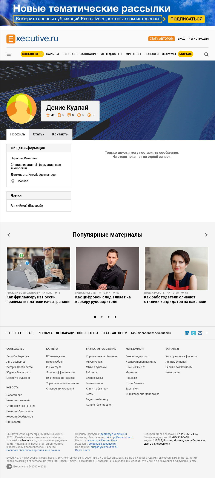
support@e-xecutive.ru (104, 447)
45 (50, 115)
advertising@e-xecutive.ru (102, 440)
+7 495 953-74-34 (187, 434)
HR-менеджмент (56, 356)
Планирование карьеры (60, 377)
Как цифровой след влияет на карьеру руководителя (103, 299)
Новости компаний (18, 400)
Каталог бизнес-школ (99, 404)
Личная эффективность (60, 372)
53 (117, 292)
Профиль (17, 134)
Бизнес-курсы (94, 377)
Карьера (52, 54)
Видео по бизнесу (97, 399)
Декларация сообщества (77, 333)
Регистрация (199, 38)
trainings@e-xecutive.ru (119, 437)
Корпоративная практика (141, 361)
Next (206, 235)
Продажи (131, 377)
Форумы (169, 54)
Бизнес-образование (80, 54)
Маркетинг (132, 372)
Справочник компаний (60, 388)
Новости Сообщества (19, 416)
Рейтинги (91, 372)
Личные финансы (176, 361)
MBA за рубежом (96, 367)
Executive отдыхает (18, 377)
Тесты (89, 394)
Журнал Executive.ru (18, 372)
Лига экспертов (16, 361)
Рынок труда (53, 367)
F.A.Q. (30, 333)
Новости (151, 54)
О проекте (14, 333)
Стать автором (162, 38)
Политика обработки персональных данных (33, 450)
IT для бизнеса (135, 383)
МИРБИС (185, 54)
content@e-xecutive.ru (102, 443)
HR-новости (13, 422)
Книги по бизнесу (97, 388)
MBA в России (94, 361)
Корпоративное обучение (101, 356)
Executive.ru (29, 440)
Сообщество (32, 54)
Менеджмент (111, 54)
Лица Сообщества (17, 356)
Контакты (60, 134)
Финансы (133, 54)
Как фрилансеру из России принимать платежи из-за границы (38, 299)
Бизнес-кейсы (94, 383)
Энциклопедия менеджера (142, 394)
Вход (182, 38)
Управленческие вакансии (62, 383)
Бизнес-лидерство (137, 356)
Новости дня (14, 395)
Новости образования (20, 411)
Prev (8, 235)
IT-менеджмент (135, 367)
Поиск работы (86, 292)
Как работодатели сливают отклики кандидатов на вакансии (175, 299)
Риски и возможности (23, 292)
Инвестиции (173, 372)
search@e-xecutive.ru (114, 434)
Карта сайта (82, 450)
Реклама (45, 333)
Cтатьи (39, 134)
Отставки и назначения (20, 405)
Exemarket (132, 388)
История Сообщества (19, 367)
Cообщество (15, 348)
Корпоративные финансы (181, 356)
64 (186, 292)
